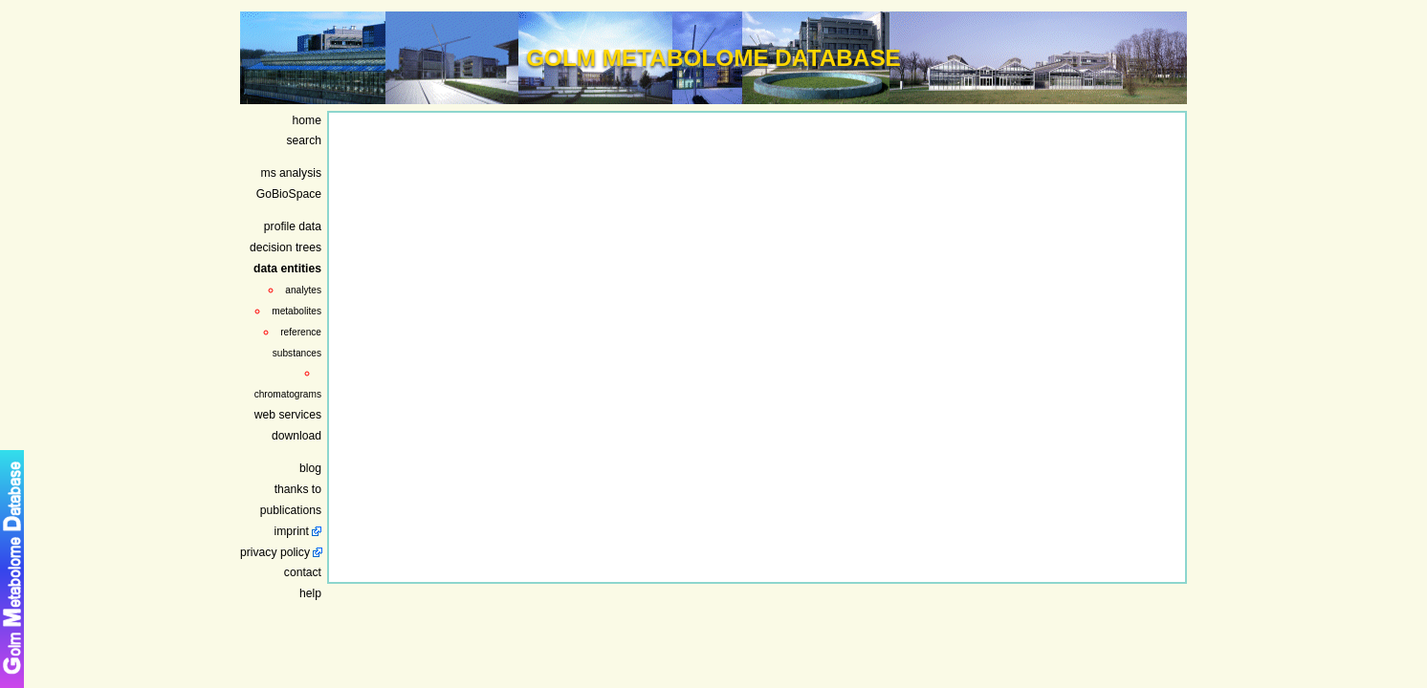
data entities (287, 268)
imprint (291, 531)
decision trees (285, 247)
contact (302, 572)
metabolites (296, 311)
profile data (292, 226)
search (304, 140)
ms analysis (291, 173)
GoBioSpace (288, 194)
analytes (303, 290)
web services (287, 414)
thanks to (297, 489)
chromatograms (287, 394)
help (310, 593)
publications (290, 510)
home (307, 120)
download (296, 435)
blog (310, 468)
